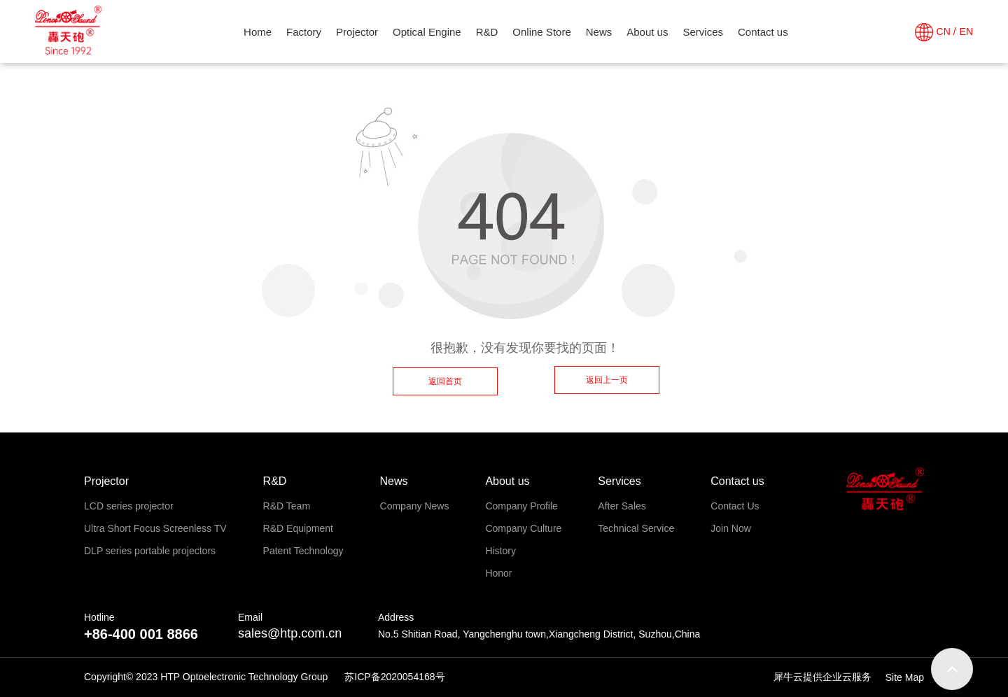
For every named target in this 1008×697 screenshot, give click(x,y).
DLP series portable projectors (150, 550)
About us (647, 32)
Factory (303, 32)
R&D (487, 32)
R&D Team (286, 506)
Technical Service (636, 528)
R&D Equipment (298, 528)
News (599, 32)
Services (702, 32)
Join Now (730, 528)
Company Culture (523, 528)
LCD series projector (129, 506)
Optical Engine (427, 32)
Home (258, 32)
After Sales (621, 506)
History (500, 550)
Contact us (763, 32)
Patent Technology (303, 550)
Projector (357, 32)
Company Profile (521, 506)
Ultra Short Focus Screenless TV (155, 528)
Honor (498, 573)
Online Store (541, 32)
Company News (414, 506)
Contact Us (734, 506)
